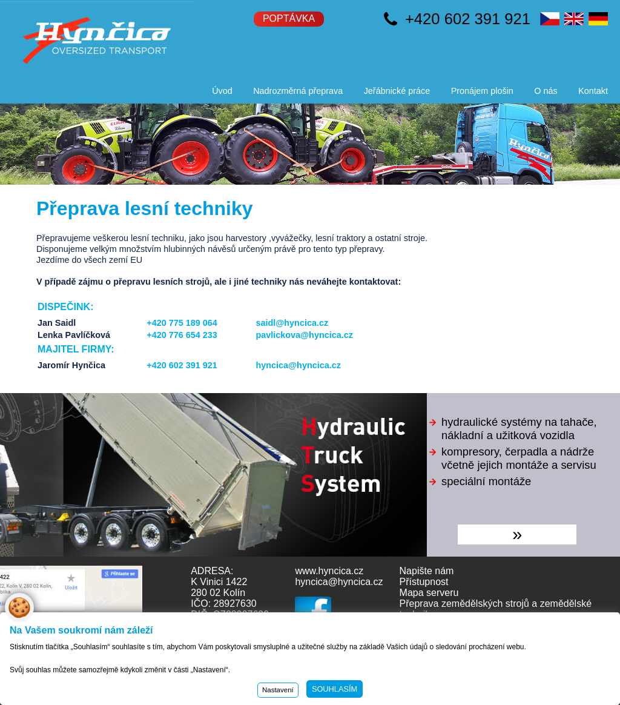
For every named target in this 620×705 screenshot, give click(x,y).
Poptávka (289, 18)
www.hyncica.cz (329, 571)
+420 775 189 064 (182, 323)
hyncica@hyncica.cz (298, 365)
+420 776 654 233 (182, 335)
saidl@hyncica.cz (292, 323)
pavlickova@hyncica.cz (304, 335)
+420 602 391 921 (467, 18)
